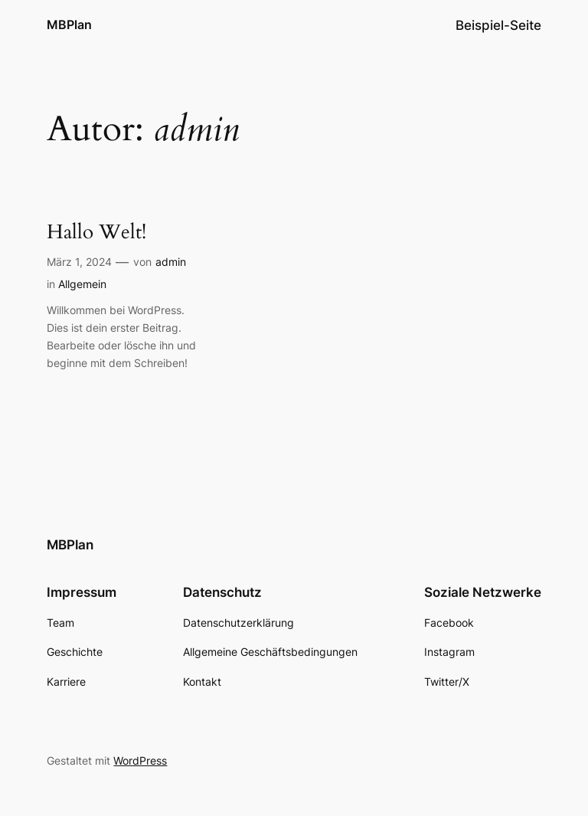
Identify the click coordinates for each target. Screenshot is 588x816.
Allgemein (82, 283)
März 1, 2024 (79, 261)
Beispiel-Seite (498, 25)
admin (170, 261)
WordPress (140, 760)
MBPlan (69, 24)
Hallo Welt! (96, 232)
